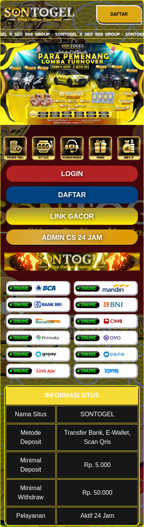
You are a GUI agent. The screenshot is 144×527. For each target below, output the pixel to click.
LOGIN (72, 174)
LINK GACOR (72, 216)
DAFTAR (118, 14)
